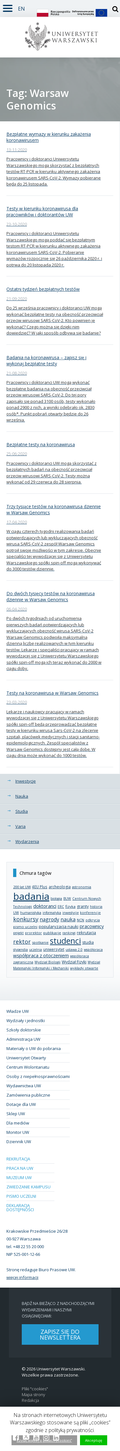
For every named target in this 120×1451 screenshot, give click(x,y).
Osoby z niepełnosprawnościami (38, 1076)
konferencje (90, 912)
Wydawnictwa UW (23, 1086)
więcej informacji (22, 1277)
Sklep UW (15, 1113)
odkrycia (92, 920)
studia (88, 942)
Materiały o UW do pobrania (33, 1048)
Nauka (21, 796)
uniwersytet (53, 949)
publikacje (52, 932)
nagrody (49, 919)
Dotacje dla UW (21, 1104)
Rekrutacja (18, 1159)
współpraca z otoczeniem (41, 955)
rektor (22, 941)
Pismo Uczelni (21, 1196)
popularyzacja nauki (58, 926)
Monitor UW (17, 1132)
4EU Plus (39, 886)
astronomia (81, 886)
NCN (80, 919)
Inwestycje (25, 781)
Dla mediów (17, 1123)
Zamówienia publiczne (28, 1095)
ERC (61, 906)
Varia (20, 826)
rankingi (69, 933)
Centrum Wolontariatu (27, 1067)
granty (83, 906)
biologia (56, 898)
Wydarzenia (27, 841)
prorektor (33, 933)
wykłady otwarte (84, 968)
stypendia (20, 949)
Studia (21, 811)
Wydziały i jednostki (25, 1020)
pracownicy (92, 926)
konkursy (25, 919)
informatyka (52, 912)
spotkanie (40, 942)
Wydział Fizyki (74, 962)
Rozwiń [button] (6, 4)
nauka (68, 919)
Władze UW (17, 1011)
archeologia (60, 887)
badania (31, 896)
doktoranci (44, 906)
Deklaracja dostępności (20, 1207)
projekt (18, 933)
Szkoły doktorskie (23, 1030)
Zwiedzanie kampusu (28, 1187)
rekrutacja (86, 932)
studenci (65, 940)
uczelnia (35, 949)
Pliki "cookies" (35, 1389)
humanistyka (30, 912)
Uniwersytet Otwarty (26, 1058)
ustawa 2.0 (74, 949)
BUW (67, 898)
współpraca (93, 949)
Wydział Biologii (47, 962)
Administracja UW (23, 1039)
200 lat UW (22, 886)
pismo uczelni (25, 926)
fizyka (70, 906)
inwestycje (70, 912)
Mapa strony (33, 1395)
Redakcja (30, 1400)
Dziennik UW (18, 1141)
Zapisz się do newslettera (60, 1334)
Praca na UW (19, 1168)
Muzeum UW (19, 1177)
